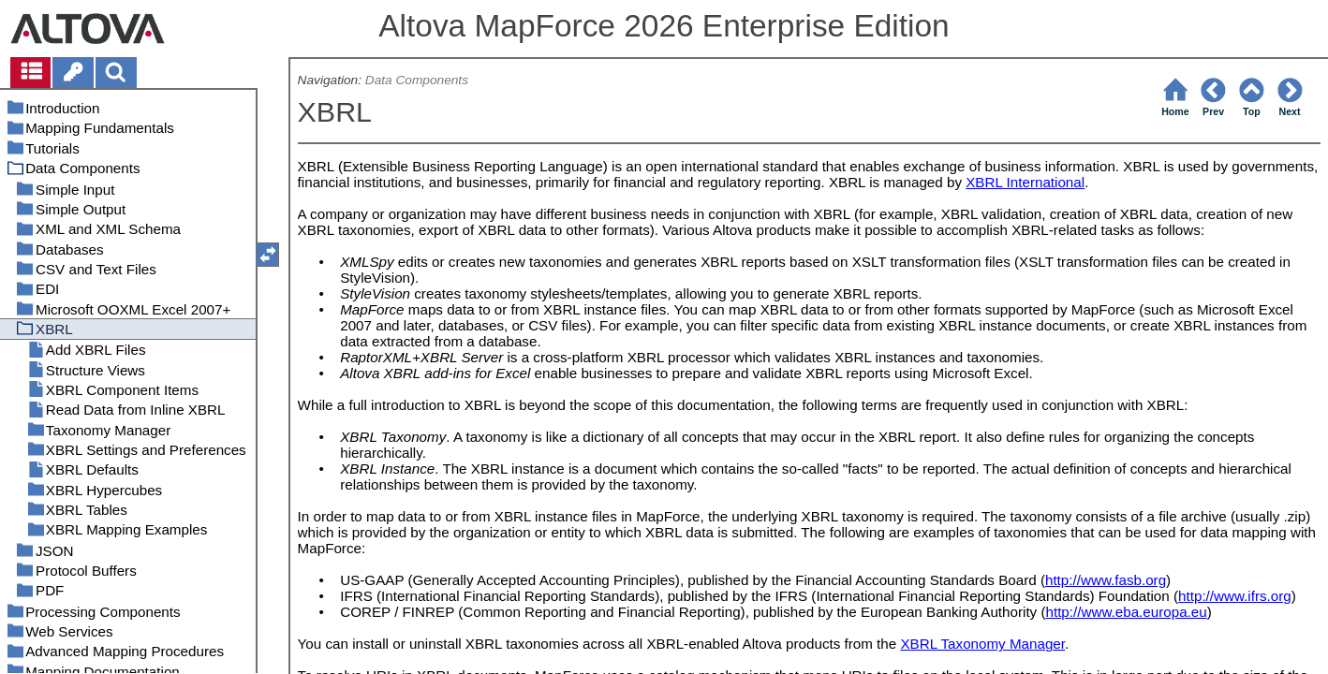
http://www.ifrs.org (1234, 596)
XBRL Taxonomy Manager (982, 644)
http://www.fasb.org (1105, 580)
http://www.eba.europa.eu (1125, 612)
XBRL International (1025, 182)
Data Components (416, 80)
